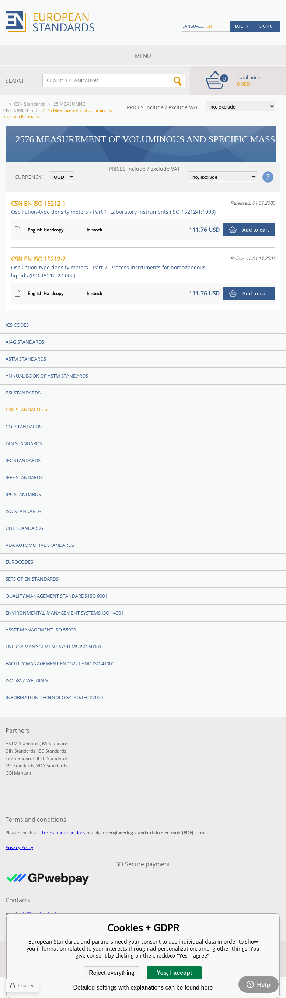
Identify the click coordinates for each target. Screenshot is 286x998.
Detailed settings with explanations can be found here (143, 987)
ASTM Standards (26, 358)
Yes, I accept (174, 973)
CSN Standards (29, 104)
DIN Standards (24, 443)
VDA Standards (51, 765)
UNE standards (24, 528)
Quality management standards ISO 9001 (56, 595)
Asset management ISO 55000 (41, 629)
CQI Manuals (19, 773)
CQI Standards (24, 426)
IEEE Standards (24, 477)
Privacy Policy (19, 847)
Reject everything (112, 973)
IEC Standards (23, 460)
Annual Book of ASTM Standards (47, 375)
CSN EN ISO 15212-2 (108, 267)
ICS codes (17, 325)
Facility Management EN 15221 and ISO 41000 (60, 663)
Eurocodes (19, 562)
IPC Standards (23, 494)
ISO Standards (23, 511)
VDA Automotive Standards (40, 545)
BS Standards (56, 743)
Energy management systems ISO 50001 (53, 646)
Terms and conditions (63, 832)
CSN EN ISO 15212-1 (113, 207)
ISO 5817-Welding (27, 680)
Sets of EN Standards (32, 579)
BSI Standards (23, 392)
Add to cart (255, 230)
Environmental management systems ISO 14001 (64, 612)
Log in (241, 26)
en (209, 26)
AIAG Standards (25, 342)
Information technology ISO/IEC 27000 (54, 697)
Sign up (267, 26)
